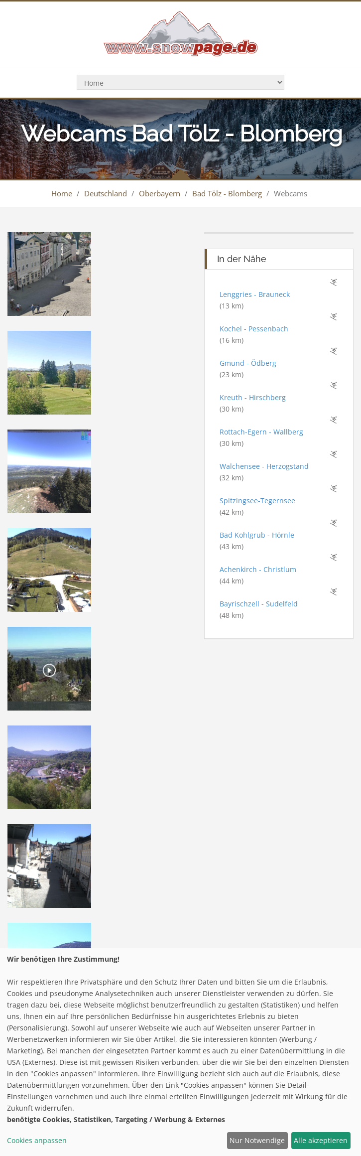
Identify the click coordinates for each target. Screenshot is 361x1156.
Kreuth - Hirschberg (253, 397)
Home (61, 193)
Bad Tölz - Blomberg (227, 193)
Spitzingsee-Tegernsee (257, 500)
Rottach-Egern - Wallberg (261, 431)
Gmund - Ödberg (248, 363)
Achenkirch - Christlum (258, 569)
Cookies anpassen (37, 1140)
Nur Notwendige (257, 1140)
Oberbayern (159, 193)
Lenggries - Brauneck (255, 294)
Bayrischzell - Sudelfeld (259, 603)
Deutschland (105, 193)
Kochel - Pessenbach (254, 328)
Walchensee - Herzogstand (264, 466)
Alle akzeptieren (321, 1140)
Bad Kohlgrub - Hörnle (257, 535)
